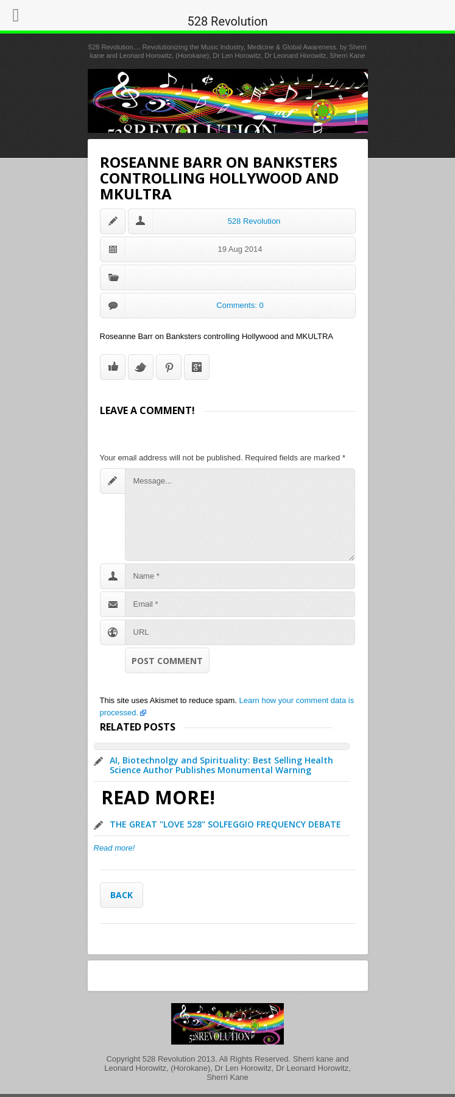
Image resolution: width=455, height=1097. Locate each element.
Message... (240, 514)
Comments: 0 (239, 305)
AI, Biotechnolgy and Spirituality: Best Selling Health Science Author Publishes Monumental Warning (221, 765)
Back (121, 895)
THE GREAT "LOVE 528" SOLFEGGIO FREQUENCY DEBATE (225, 824)
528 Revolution (254, 221)
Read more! (114, 847)
